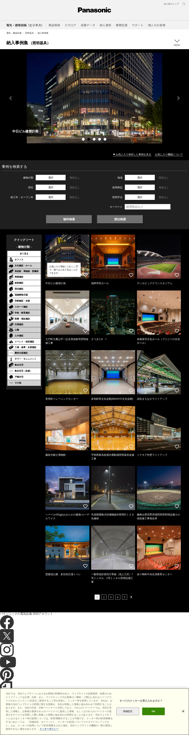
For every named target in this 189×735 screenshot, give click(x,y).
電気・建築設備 (14, 32)
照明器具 (29, 32)
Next (178, 98)
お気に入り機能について (169, 154)
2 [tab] (89, 140)
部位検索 (120, 219)
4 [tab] (100, 140)
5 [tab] (105, 140)
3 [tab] (94, 140)
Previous (10, 98)
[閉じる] (183, 711)
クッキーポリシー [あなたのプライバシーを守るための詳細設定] (49, 729)
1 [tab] (84, 140)
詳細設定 (128, 711)
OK (153, 711)
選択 (50, 177)
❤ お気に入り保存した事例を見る (132, 154)
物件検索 (69, 219)
